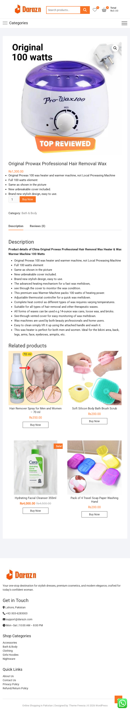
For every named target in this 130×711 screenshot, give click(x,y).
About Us (8, 676)
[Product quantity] (13, 199)
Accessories (10, 642)
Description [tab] (15, 226)
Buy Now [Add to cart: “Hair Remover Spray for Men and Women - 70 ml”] (35, 424)
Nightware (9, 658)
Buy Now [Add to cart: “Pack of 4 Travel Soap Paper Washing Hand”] (94, 514)
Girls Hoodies (10, 654)
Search (85, 10)
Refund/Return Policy (15, 688)
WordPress (102, 705)
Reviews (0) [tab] (37, 226)
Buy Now (27, 199)
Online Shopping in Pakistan (37, 705)
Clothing (8, 650)
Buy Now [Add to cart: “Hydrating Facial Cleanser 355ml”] (35, 510)
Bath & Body (29, 213)
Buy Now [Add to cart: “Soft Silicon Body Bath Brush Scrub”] (94, 421)
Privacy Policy (11, 684)
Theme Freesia (77, 705)
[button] (115, 48)
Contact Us (9, 680)
